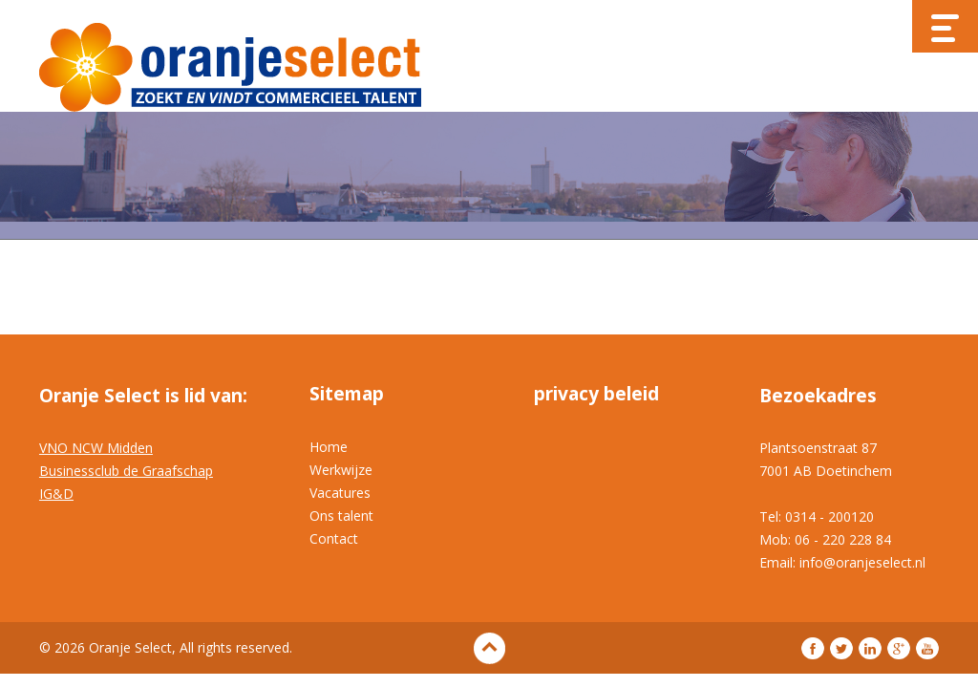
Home (328, 447)
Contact (333, 538)
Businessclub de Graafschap (126, 471)
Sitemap (346, 393)
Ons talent (341, 515)
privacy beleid (596, 393)
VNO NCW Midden (96, 448)
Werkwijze (340, 470)
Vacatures (340, 493)
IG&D (56, 493)
